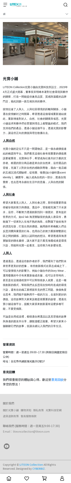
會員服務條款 (29, 416)
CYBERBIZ (38, 468)
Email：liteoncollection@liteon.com (26, 431)
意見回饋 (57, 379)
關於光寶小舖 (11, 410)
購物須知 (26, 410)
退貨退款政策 (11, 416)
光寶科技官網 (54, 410)
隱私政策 (38, 410)
